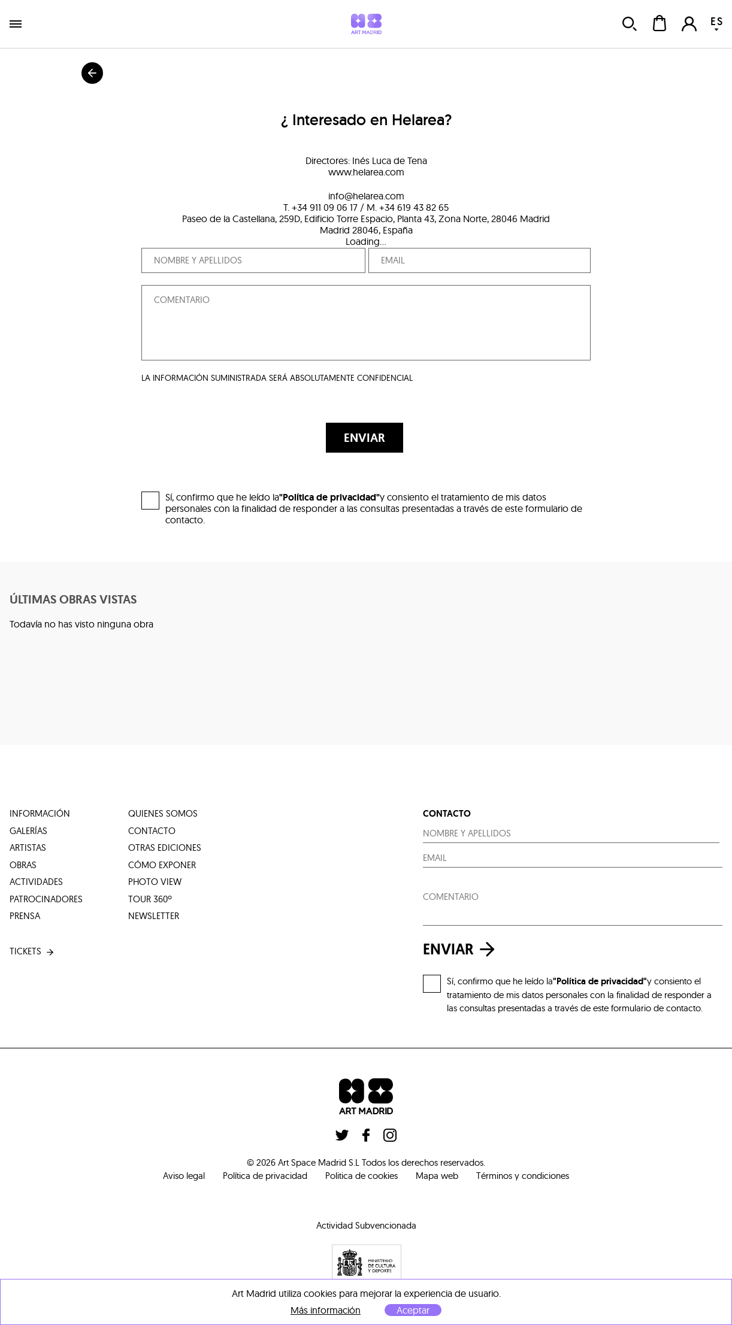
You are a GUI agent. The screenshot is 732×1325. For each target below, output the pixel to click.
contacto (152, 830)
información (40, 813)
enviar (462, 949)
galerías (28, 830)
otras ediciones (164, 847)
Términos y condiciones (522, 1175)
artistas (28, 847)
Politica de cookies (361, 1175)
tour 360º (150, 899)
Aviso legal (184, 1175)
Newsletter (153, 915)
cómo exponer (162, 865)
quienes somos (163, 813)
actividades (36, 881)
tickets (33, 951)
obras (23, 865)
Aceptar (413, 1310)
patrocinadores (46, 899)
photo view (155, 881)
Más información (326, 1310)
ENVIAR (364, 437)
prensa (25, 915)
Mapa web (437, 1175)
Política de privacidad (265, 1175)
